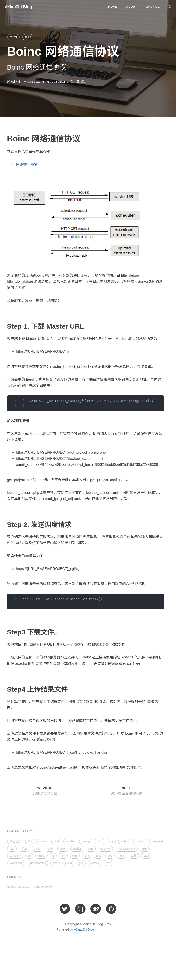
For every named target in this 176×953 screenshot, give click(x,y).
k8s (30, 841)
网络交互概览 (27, 165)
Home (112, 6)
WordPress (16, 863)
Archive (153, 6)
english (70, 841)
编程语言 (15, 841)
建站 (24, 848)
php (86, 855)
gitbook (140, 841)
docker (77, 848)
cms (90, 848)
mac (74, 855)
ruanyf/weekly (42, 886)
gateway (105, 848)
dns (55, 863)
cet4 (56, 841)
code (63, 848)
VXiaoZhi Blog (18, 6)
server (13, 37)
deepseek (158, 841)
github (68, 863)
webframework (126, 848)
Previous (44, 790)
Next (126, 790)
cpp (111, 841)
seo (110, 855)
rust (98, 855)
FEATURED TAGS (20, 831)
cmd (50, 848)
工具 (133, 855)
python (125, 841)
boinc (28, 37)
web (99, 841)
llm (63, 855)
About (131, 6)
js (53, 855)
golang (86, 841)
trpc (121, 855)
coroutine (15, 855)
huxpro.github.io (18, 886)
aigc (144, 848)
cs (29, 855)
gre (81, 863)
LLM (146, 855)
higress (94, 863)
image (41, 855)
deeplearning (38, 863)
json (108, 863)
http (12, 848)
